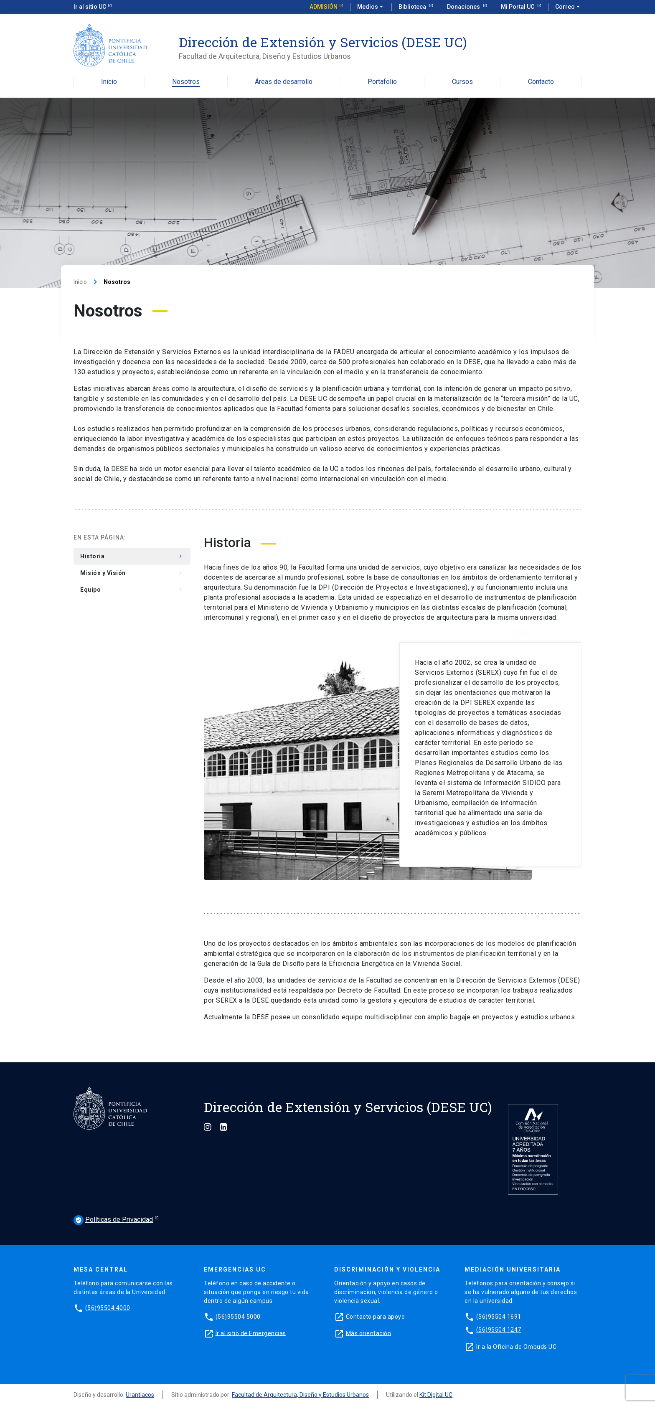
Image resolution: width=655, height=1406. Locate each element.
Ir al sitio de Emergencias (251, 1333)
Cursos (462, 82)
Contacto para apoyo (375, 1316)
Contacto (541, 82)
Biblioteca (413, 6)
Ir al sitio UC (90, 6)
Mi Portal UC (518, 6)
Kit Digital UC (435, 1394)
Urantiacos (140, 1394)
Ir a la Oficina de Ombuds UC (516, 1346)
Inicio (109, 82)
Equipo (132, 589)
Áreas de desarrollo (283, 82)
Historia (132, 556)
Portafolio (382, 82)
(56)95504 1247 (498, 1330)
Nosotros (186, 82)
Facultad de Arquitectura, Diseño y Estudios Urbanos (300, 1394)
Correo (568, 7)
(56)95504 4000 (107, 1307)
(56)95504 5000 (238, 1316)
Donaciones (464, 6)
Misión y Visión (132, 573)
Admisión (324, 6)
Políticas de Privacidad (113, 1220)
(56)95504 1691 (498, 1316)
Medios (371, 7)
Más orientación (368, 1333)
